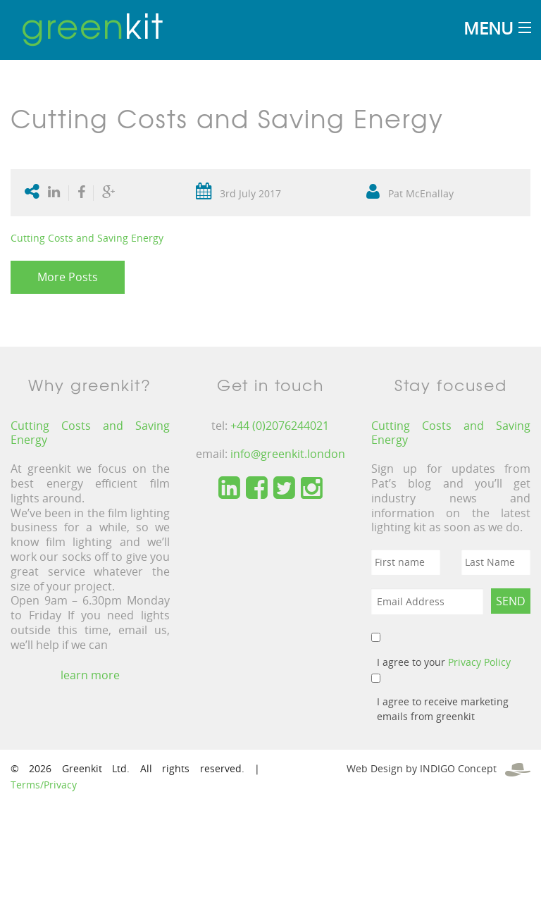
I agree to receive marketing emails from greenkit (443, 709)
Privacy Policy (479, 662)
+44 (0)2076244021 (279, 425)
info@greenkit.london (287, 454)
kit (92, 24)
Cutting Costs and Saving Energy (87, 237)
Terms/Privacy (44, 784)
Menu (488, 27)
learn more (90, 675)
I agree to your (444, 662)
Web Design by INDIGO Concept (438, 768)
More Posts (67, 277)
